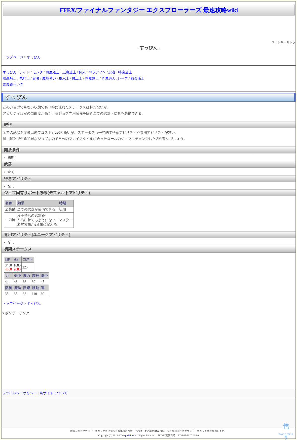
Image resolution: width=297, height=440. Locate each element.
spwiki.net (129, 435)
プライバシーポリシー (19, 393)
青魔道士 (10, 85)
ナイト (24, 72)
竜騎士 (24, 78)
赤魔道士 (92, 78)
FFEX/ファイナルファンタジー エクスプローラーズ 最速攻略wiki (149, 10)
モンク (38, 72)
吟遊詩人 (108, 78)
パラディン (97, 72)
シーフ (122, 78)
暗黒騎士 (10, 78)
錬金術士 (138, 78)
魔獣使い (49, 78)
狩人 (82, 72)
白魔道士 (53, 72)
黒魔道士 (69, 72)
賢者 (36, 78)
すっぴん (34, 57)
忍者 (112, 72)
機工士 (77, 78)
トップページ (12, 57)
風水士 (64, 78)
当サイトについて (53, 393)
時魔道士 (125, 72)
